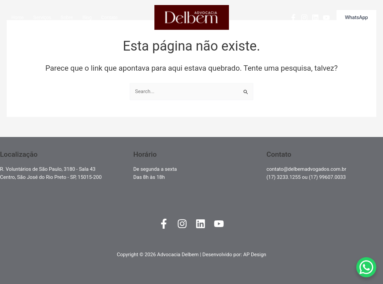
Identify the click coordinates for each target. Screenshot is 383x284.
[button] (356, 17)
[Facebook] (293, 17)
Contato (109, 17)
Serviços (42, 17)
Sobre (66, 17)
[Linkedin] (315, 17)
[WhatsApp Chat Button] (366, 267)
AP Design (254, 255)
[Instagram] (304, 17)
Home (17, 17)
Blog (87, 17)
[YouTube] (326, 17)
